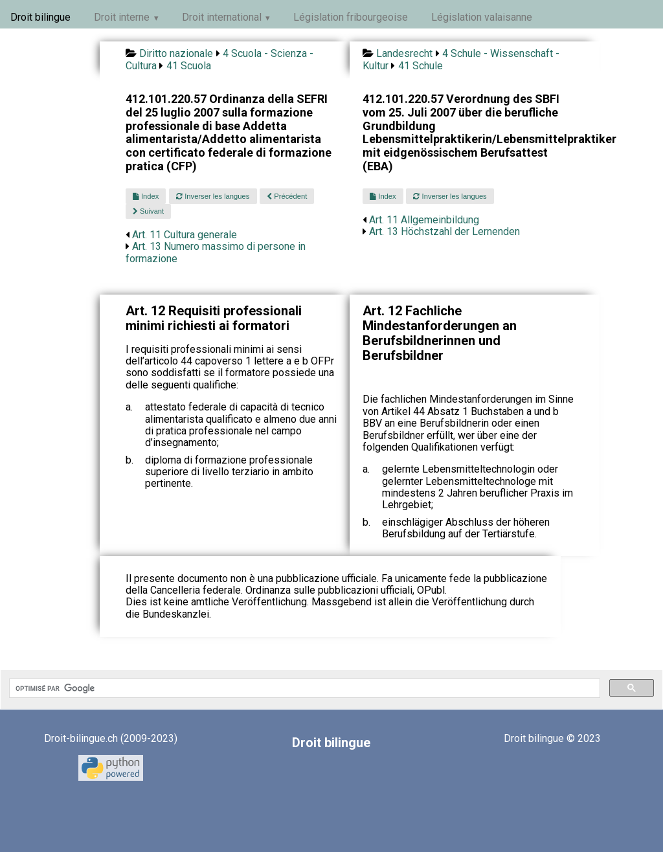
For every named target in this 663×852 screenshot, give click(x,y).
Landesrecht (404, 53)
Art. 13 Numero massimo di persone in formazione (216, 252)
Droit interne (122, 17)
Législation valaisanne (481, 17)
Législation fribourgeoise (350, 17)
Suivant (148, 211)
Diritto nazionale (176, 53)
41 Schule (420, 66)
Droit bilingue (40, 17)
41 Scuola (188, 66)
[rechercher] (303, 688)
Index (146, 196)
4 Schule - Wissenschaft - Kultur (461, 59)
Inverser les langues (212, 196)
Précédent (287, 196)
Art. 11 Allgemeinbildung (424, 220)
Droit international (222, 17)
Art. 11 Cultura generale (184, 235)
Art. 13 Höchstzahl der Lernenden (444, 231)
